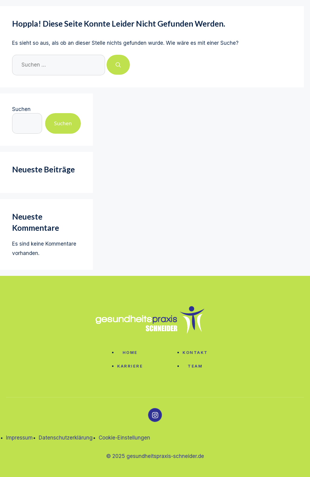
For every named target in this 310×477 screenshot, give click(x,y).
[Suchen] (118, 65)
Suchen (21, 109)
